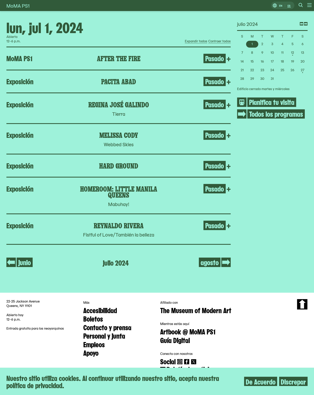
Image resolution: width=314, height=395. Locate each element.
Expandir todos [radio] (196, 41)
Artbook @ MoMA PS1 (187, 331)
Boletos (93, 318)
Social (168, 361)
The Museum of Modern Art (195, 310)
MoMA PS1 (18, 5)
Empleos (94, 344)
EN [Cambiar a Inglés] (280, 5)
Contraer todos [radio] (219, 41)
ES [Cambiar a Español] (289, 5)
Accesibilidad (100, 310)
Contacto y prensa (107, 327)
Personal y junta (104, 335)
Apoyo (91, 352)
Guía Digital (175, 340)
